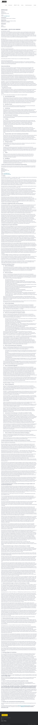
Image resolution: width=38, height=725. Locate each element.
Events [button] (22, 5)
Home (6, 5)
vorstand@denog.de (6, 173)
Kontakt (35, 5)
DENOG (9, 724)
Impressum (35, 724)
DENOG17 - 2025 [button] (17, 5)
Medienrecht (23, 706)
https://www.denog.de (7, 174)
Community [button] (10, 5)
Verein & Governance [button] (28, 5)
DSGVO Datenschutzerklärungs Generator (24, 705)
